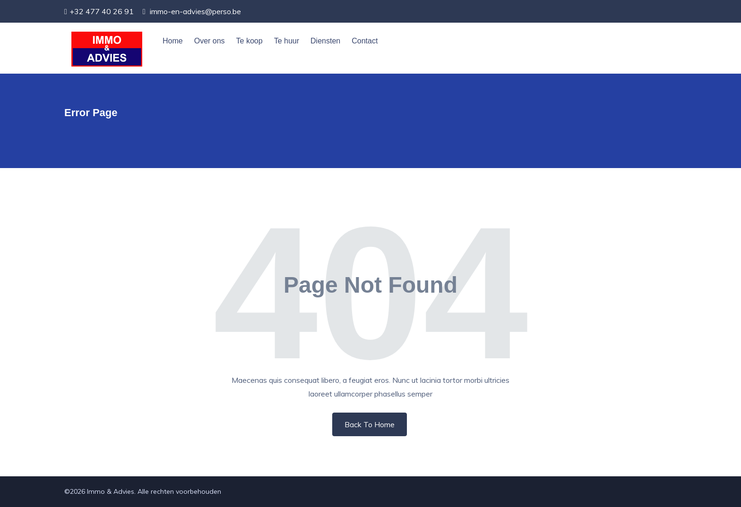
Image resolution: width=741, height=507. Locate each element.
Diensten (325, 41)
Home (173, 41)
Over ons (209, 41)
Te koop (249, 41)
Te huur (286, 41)
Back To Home (370, 424)
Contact (365, 41)
